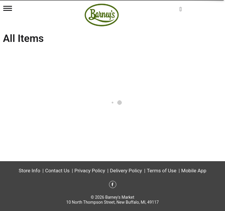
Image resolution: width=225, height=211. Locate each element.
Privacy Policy (89, 170)
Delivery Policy (126, 170)
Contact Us (57, 170)
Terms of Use (161, 170)
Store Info (29, 170)
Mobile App (194, 170)
